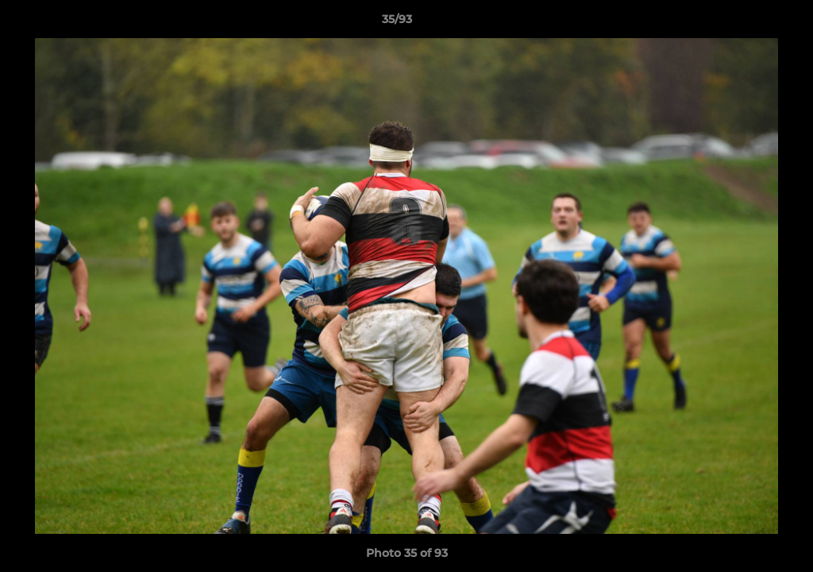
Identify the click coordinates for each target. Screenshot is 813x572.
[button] (746, 23)
